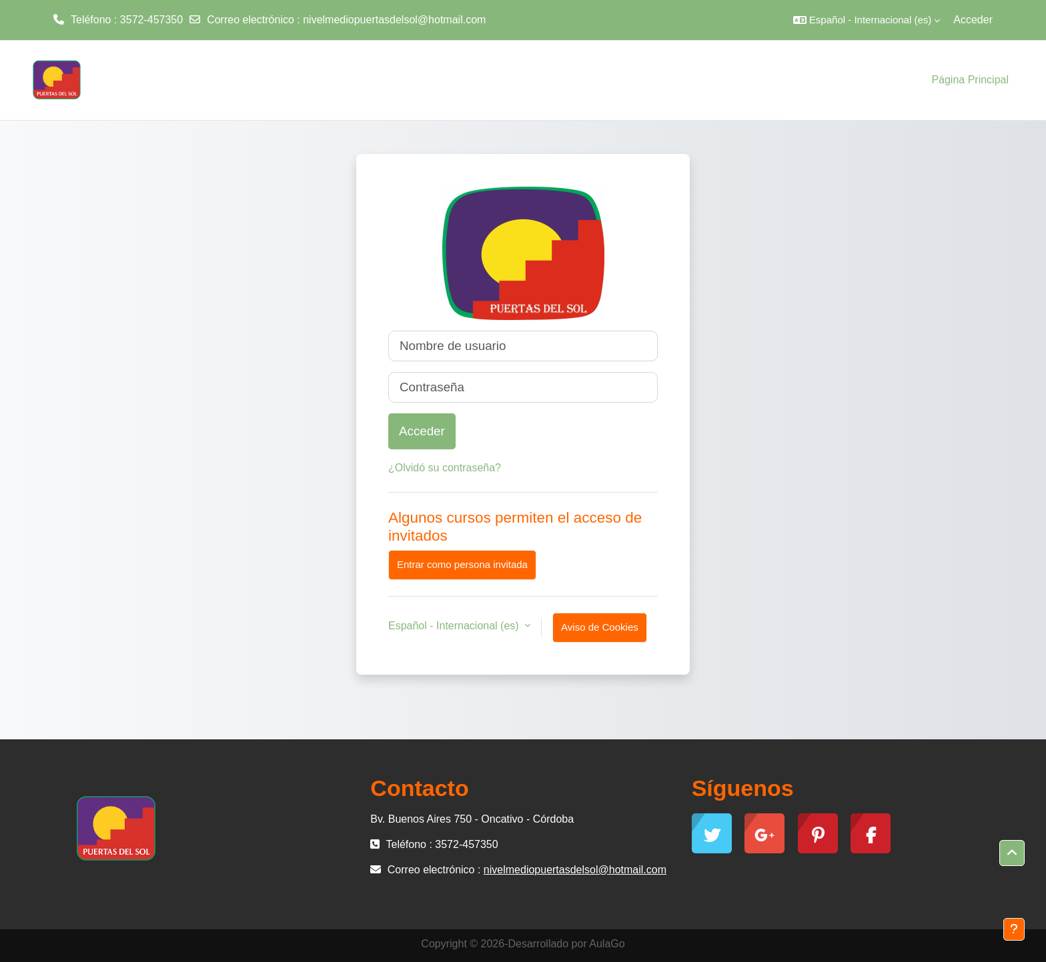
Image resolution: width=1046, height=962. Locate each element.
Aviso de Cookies (599, 627)
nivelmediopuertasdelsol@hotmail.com (394, 19)
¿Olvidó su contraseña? (444, 467)
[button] (866, 20)
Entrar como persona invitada (462, 564)
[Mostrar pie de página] (1014, 929)
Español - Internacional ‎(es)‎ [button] (455, 625)
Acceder (973, 19)
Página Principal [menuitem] (970, 79)
